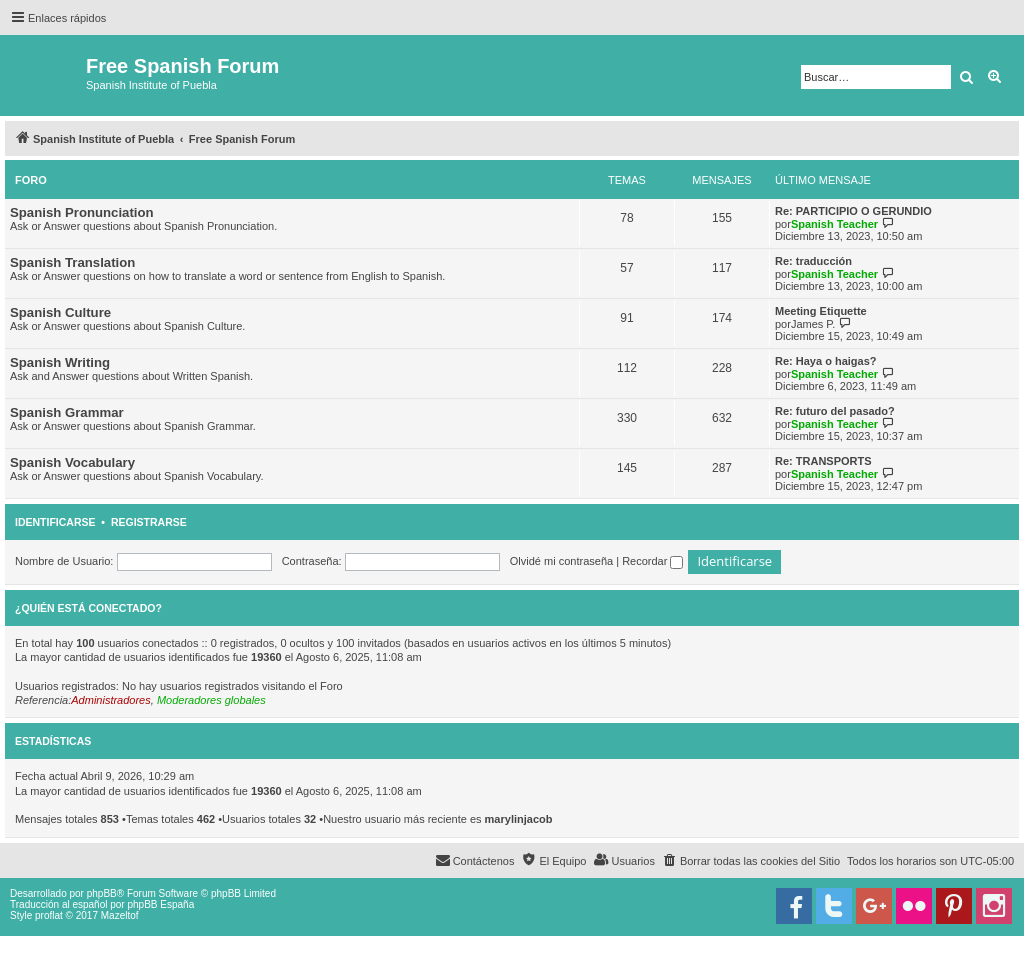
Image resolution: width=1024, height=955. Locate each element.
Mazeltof (120, 915)
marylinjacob (519, 819)
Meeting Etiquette (821, 311)
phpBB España (160, 904)
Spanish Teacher (834, 224)
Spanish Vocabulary (72, 462)
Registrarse (149, 522)
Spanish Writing (60, 362)
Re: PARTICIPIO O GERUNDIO (853, 211)
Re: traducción (813, 261)
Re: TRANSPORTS (823, 461)
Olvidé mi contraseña (561, 561)
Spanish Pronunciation (82, 212)
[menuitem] (751, 861)
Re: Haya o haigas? (825, 361)
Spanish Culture (60, 312)
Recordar (652, 561)
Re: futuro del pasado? (835, 411)
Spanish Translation (72, 262)
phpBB (102, 893)
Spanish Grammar (67, 412)
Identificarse (55, 522)
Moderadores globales (211, 700)
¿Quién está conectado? (88, 608)
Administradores (110, 700)
